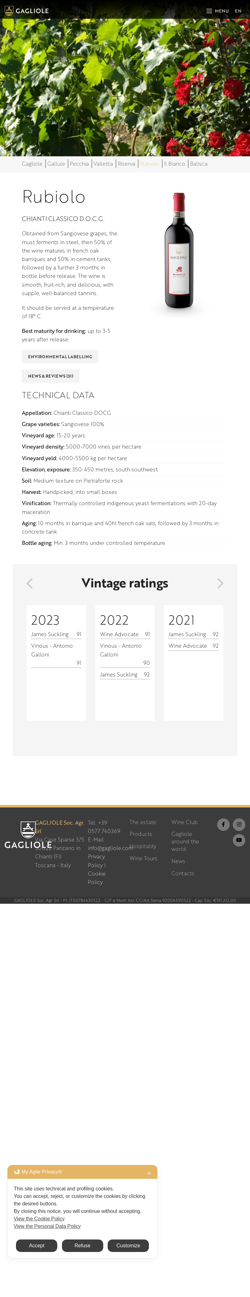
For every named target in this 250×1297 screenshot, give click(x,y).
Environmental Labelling (60, 356)
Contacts (182, 873)
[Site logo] (26, 10)
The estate (143, 822)
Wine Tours (143, 858)
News (178, 861)
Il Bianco (174, 163)
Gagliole (32, 163)
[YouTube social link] (239, 840)
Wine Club (184, 822)
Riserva (126, 163)
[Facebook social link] (223, 824)
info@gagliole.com (110, 848)
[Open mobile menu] (217, 11)
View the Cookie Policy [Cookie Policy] (39, 1218)
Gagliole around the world (185, 841)
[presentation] (30, 583)
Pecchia (79, 163)
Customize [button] (128, 1245)
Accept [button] (36, 1245)
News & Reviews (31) (50, 376)
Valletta (103, 163)
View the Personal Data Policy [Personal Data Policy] (47, 1226)
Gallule (56, 163)
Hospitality (143, 846)
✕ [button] (149, 1173)
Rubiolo (149, 163)
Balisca (198, 163)
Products (141, 833)
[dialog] (82, 1211)
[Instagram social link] (239, 824)
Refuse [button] (82, 1245)
